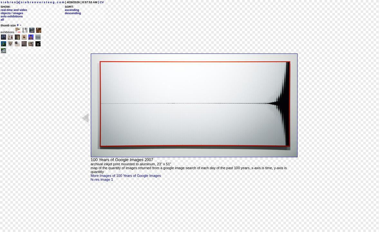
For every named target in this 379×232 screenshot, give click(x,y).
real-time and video (14, 10)
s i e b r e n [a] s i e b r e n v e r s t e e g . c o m (32, 2)
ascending (72, 10)
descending (73, 13)
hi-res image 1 (102, 179)
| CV (100, 2)
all (2, 19)
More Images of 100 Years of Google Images (126, 176)
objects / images (12, 13)
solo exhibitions (12, 16)
